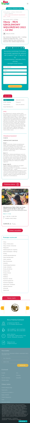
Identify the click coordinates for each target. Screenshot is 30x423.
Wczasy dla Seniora (7, 269)
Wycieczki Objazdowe (8, 282)
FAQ (17, 373)
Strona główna (6, 12)
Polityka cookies (5, 380)
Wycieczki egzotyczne (8, 280)
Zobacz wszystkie (15, 230)
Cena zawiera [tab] (6, 104)
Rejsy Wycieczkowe (7, 261)
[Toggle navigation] (27, 3)
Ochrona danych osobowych (14, 419)
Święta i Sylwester (7, 267)
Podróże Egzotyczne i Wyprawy (10, 249)
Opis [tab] (5, 100)
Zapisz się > (23, 365)
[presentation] (3, 196)
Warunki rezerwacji (6, 377)
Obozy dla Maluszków (8, 257)
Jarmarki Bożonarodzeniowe (9, 255)
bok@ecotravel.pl (12, 343)
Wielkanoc (5, 276)
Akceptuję (23, 421)
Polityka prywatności (7, 418)
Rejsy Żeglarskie (9, 13)
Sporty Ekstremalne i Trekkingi (10, 251)
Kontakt (3, 373)
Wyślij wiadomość (15, 86)
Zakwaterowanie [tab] (20, 100)
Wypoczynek (6, 290)
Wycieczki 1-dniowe (7, 278)
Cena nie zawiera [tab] (20, 104)
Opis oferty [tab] (7, 96)
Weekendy (5, 274)
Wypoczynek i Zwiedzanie (9, 284)
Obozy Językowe (7, 259)
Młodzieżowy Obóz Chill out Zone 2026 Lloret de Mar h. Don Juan (14, 208)
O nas (3, 375)
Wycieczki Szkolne (6, 402)
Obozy (4, 242)
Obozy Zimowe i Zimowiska (9, 245)
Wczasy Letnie (6, 271)
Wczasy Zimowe (7, 272)
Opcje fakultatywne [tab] (8, 107)
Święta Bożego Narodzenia (9, 265)
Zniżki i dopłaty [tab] (7, 102)
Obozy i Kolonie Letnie (17, 12)
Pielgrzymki (6, 247)
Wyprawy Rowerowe (7, 286)
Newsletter (18, 377)
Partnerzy (18, 375)
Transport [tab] (18, 102)
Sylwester (5, 263)
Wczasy (5, 253)
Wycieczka (5, 288)
